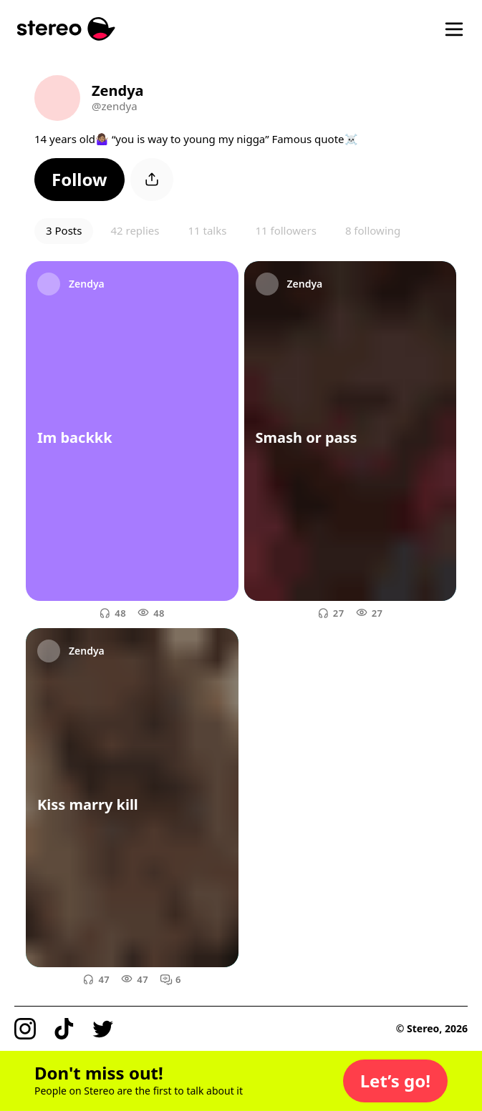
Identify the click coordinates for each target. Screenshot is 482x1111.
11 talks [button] (207, 230)
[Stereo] (66, 29)
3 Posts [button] (64, 230)
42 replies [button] (134, 230)
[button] (79, 179)
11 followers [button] (285, 230)
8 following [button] (372, 230)
